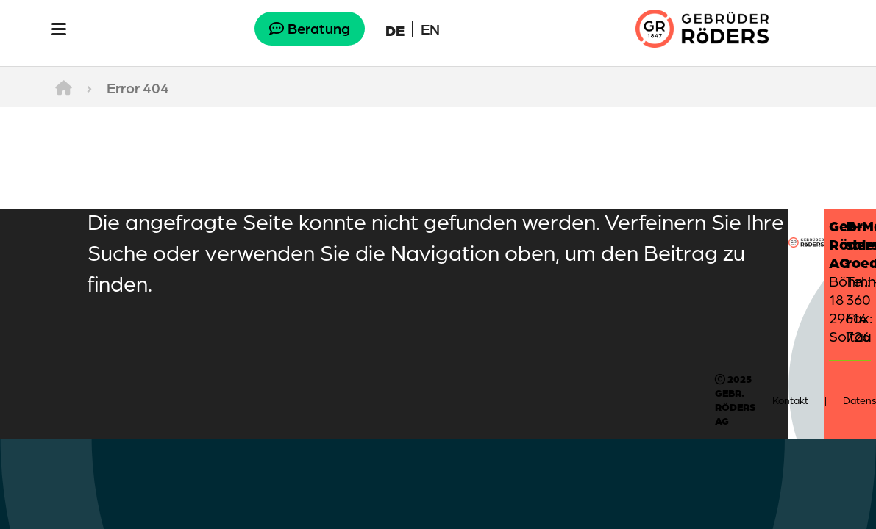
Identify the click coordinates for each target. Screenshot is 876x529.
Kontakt (790, 400)
